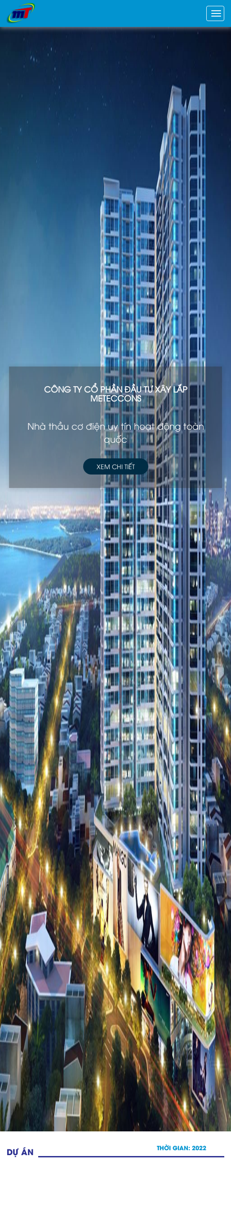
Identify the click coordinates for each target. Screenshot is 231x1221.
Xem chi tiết (115, 465)
